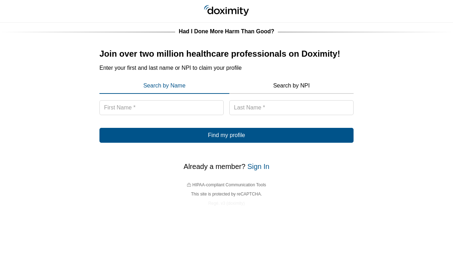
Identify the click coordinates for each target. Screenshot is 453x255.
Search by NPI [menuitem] (291, 86)
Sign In (258, 166)
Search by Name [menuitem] (164, 86)
